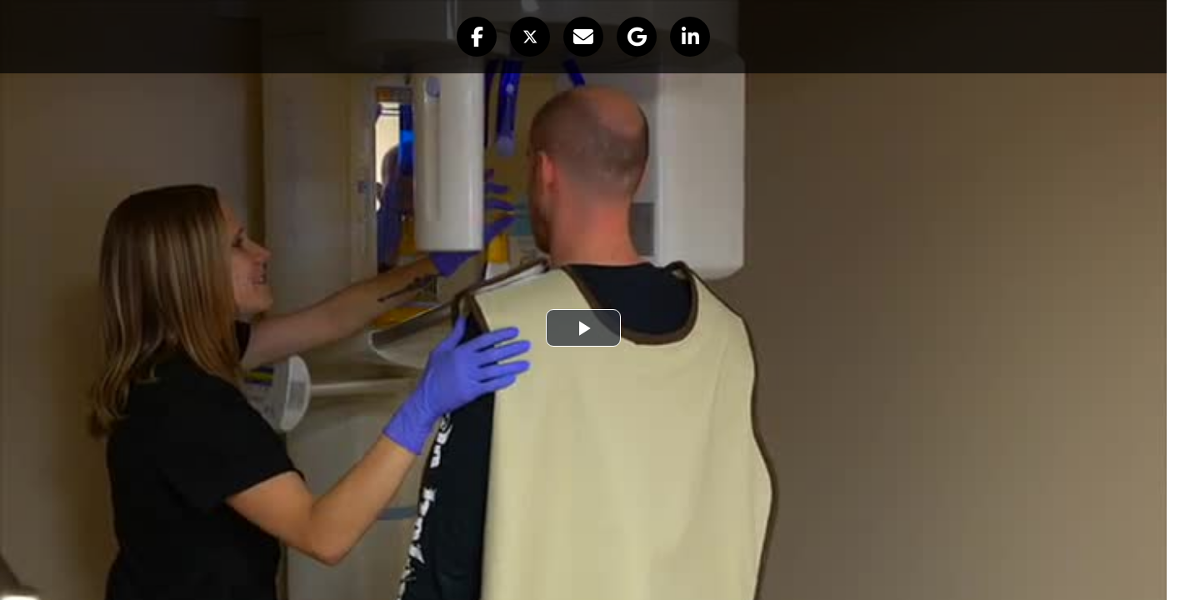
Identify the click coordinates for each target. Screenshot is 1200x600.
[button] (477, 37)
